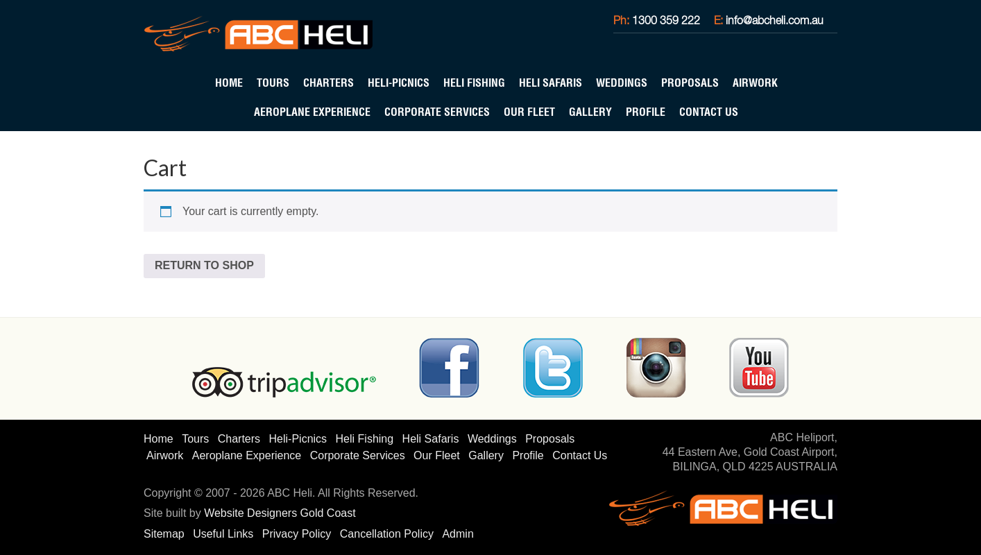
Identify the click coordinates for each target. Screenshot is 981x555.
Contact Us (708, 112)
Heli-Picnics (398, 82)
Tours (273, 82)
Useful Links (223, 534)
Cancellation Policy (387, 534)
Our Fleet (529, 112)
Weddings (621, 82)
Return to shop (204, 265)
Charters (328, 82)
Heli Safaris (550, 82)
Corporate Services (437, 112)
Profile (645, 112)
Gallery (590, 112)
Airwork (755, 82)
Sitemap (164, 534)
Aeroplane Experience (312, 112)
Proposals (690, 82)
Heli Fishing (474, 82)
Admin (457, 534)
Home (229, 82)
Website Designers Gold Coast (279, 513)
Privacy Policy (297, 534)
